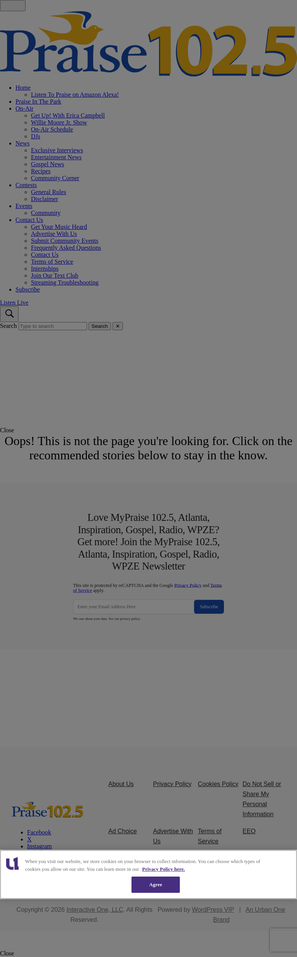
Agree (155, 884)
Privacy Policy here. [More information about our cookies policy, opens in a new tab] (163, 869)
